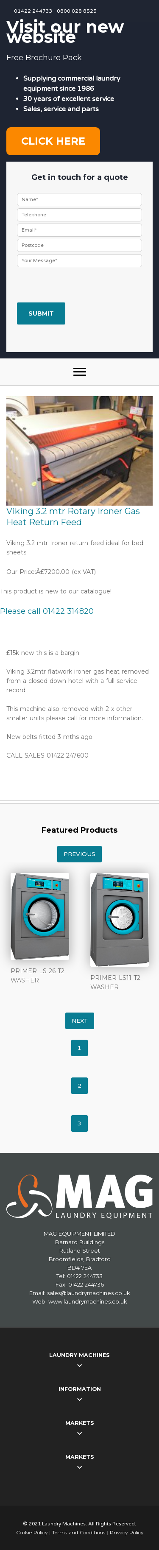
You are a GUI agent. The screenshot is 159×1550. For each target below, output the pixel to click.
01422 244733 (33, 11)
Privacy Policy (126, 1533)
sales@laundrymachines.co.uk (88, 1293)
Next (80, 1020)
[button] (79, 372)
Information (80, 1389)
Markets (79, 1423)
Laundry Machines (79, 1355)
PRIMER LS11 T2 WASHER (115, 982)
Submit (41, 313)
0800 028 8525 (77, 11)
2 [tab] (79, 1085)
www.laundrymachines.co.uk (87, 1301)
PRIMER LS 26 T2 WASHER (37, 975)
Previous (79, 854)
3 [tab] (79, 1123)
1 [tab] (79, 1048)
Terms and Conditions (78, 1533)
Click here (53, 141)
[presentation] (81, 285)
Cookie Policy (31, 1533)
